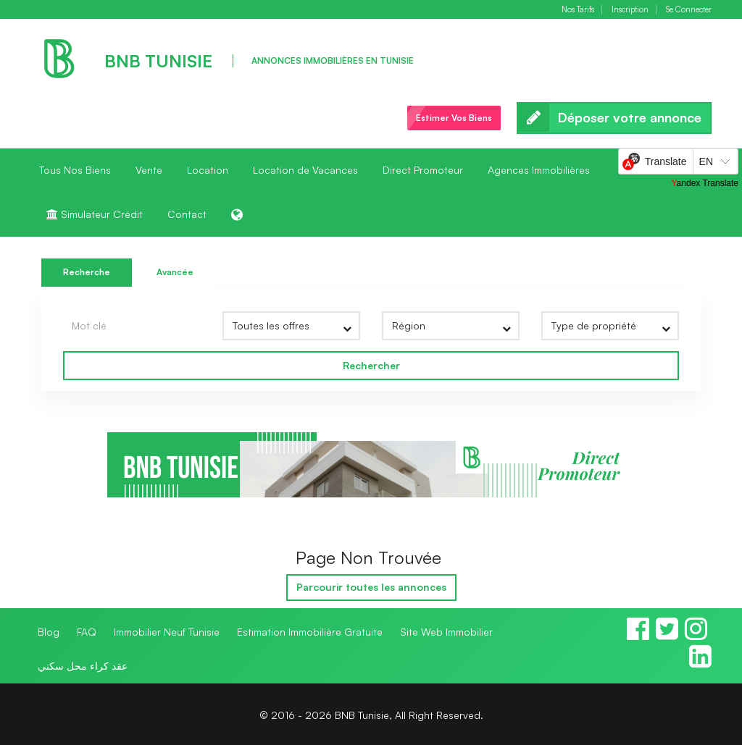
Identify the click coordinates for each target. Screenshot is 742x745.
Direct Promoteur (423, 170)
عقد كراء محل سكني (83, 666)
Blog (48, 632)
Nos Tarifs (578, 9)
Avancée (175, 271)
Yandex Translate (704, 183)
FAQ (86, 632)
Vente (149, 170)
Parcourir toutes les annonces (371, 587)
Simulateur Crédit (94, 214)
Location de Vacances (305, 170)
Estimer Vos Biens (454, 117)
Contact (187, 214)
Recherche (86, 271)
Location (207, 170)
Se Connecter (689, 9)
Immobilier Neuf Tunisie (167, 632)
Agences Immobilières (539, 170)
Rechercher (371, 365)
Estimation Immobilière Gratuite (310, 632)
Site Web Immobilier (446, 632)
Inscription (630, 9)
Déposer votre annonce (614, 118)
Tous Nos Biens (75, 170)
